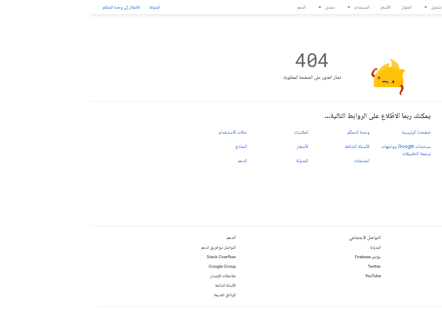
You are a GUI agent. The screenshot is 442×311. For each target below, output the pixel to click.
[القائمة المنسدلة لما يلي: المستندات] (256, 7)
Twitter (283, 266)
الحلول (315, 7)
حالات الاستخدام (142, 132)
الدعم (211, 7)
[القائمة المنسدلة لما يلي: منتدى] (227, 7)
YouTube (282, 275)
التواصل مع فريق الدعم (127, 247)
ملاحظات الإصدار (132, 275)
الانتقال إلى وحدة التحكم (30, 7)
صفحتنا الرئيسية (325, 132)
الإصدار (375, 7)
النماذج (150, 146)
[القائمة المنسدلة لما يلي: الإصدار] (363, 7)
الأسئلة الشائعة (266, 146)
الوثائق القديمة (134, 294)
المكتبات (210, 132)
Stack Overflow (130, 256)
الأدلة (431, 247)
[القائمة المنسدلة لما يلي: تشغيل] (333, 7)
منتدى (239, 7)
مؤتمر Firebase (277, 256)
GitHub (428, 285)
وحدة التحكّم (268, 132)
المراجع (429, 256)
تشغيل (345, 7)
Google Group (131, 266)
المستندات (271, 7)
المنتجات (271, 161)
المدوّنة (64, 7)
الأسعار (294, 7)
